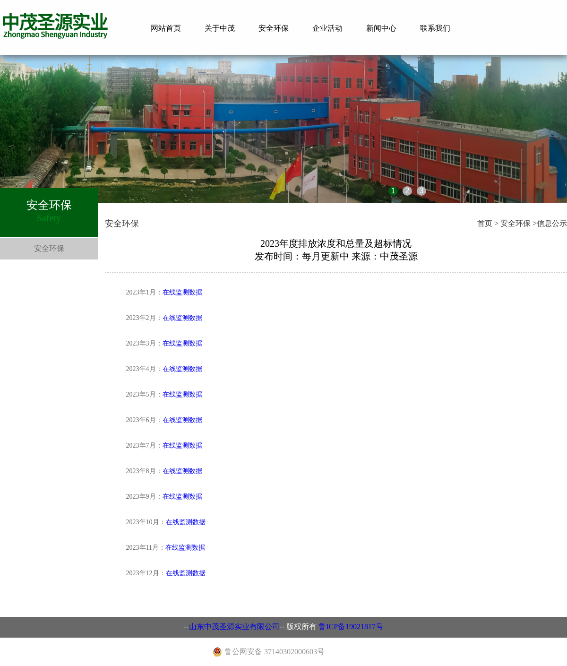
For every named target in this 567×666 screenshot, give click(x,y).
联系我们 (435, 28)
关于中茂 (220, 28)
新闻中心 (381, 28)
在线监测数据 (182, 292)
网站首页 (166, 28)
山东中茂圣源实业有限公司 (234, 627)
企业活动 (327, 28)
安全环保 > (518, 223)
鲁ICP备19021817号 (350, 627)
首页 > (487, 223)
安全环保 (273, 28)
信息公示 (552, 223)
